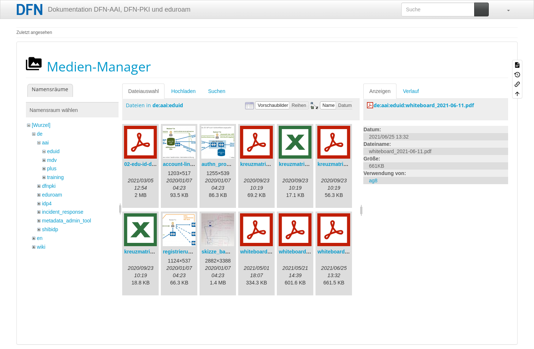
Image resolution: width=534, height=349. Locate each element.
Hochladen (183, 91)
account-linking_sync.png (194, 164)
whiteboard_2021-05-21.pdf (311, 252)
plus (52, 168)
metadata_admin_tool (66, 221)
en (40, 238)
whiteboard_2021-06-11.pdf (350, 252)
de (40, 134)
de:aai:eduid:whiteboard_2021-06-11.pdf (424, 105)
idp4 (46, 203)
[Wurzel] (41, 125)
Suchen (216, 91)
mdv (52, 160)
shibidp (50, 229)
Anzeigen (379, 91)
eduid (53, 151)
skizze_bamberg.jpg (225, 252)
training (55, 177)
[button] (504, 9)
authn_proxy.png (222, 164)
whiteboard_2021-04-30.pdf (273, 252)
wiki (41, 247)
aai (45, 143)
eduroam (52, 195)
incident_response (63, 212)
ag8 (373, 180)
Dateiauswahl (143, 91)
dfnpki (48, 186)
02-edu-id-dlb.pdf (145, 164)
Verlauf (411, 91)
